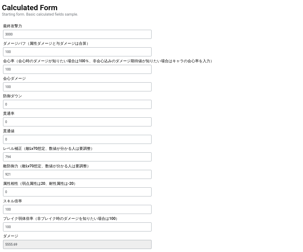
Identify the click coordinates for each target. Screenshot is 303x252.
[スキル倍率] (77, 209)
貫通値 (8, 131)
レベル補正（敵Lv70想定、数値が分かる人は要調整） (48, 148)
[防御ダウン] (77, 104)
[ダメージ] (77, 244)
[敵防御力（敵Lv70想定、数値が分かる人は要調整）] (77, 174)
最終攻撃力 (12, 26)
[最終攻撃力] (77, 34)
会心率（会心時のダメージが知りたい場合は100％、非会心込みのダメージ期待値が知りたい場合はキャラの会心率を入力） (108, 61)
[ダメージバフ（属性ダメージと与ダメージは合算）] (77, 51)
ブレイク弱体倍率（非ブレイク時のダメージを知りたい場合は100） (61, 218)
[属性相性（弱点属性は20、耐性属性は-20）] (77, 191)
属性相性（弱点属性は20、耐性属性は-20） (40, 183)
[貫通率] (77, 121)
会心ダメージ (14, 78)
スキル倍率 (12, 201)
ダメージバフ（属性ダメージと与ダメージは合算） (46, 43)
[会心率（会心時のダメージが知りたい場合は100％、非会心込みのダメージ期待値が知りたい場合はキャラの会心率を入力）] (77, 69)
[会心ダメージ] (77, 86)
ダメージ (10, 236)
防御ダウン (12, 96)
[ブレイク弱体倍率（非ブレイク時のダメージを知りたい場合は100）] (77, 226)
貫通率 (8, 113)
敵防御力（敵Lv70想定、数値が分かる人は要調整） (47, 166)
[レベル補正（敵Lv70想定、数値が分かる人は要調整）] (77, 156)
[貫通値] (77, 139)
